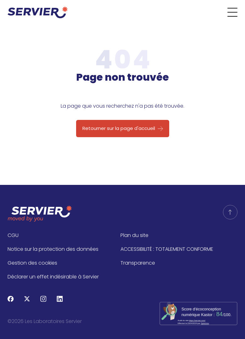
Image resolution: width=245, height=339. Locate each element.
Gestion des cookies (32, 262)
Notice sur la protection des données (53, 249)
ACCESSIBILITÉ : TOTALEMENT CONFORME (166, 249)
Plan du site (134, 235)
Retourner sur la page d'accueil (118, 128)
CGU (13, 235)
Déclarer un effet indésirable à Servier (53, 276)
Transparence (137, 262)
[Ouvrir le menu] (236, 12)
